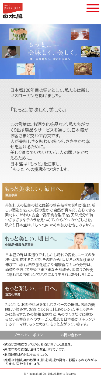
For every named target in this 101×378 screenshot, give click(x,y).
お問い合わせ (71, 334)
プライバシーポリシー (30, 334)
